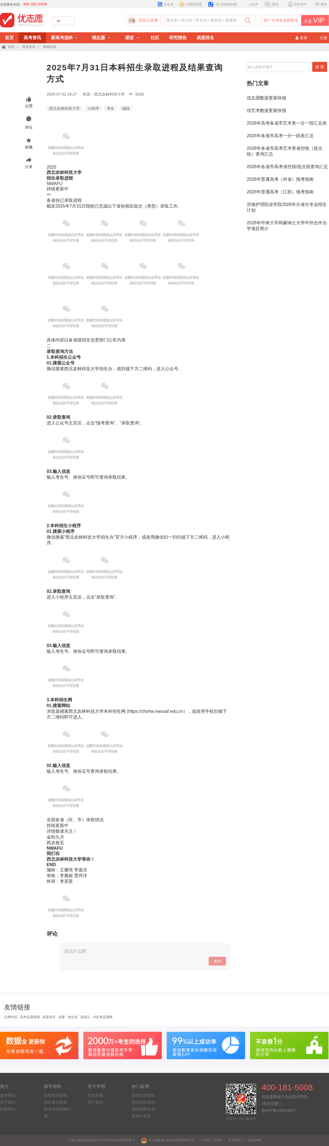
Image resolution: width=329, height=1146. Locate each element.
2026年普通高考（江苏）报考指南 (280, 191)
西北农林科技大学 (64, 108)
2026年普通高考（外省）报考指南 (280, 179)
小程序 (250, 4)
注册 (323, 38)
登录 (301, 38)
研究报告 (178, 37)
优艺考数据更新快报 (266, 110)
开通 (313, 20)
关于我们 (7, 1102)
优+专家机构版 (222, 4)
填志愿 (101, 37)
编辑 (126, 108)
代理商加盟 (191, 4)
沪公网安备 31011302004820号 (167, 1140)
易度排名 (205, 37)
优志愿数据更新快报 (266, 98)
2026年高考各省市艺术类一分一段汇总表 (287, 123)
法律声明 (254, 1140)
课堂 (132, 37)
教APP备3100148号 (279, 1110)
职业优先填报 (143, 1102)
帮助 (321, 4)
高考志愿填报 (30, 1017)
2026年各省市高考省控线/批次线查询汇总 (287, 166)
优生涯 (166, 4)
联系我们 (7, 1109)
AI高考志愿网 (102, 1017)
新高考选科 (64, 37)
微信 (272, 4)
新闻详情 (49, 47)
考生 (110, 108)
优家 (61, 1017)
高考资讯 (32, 37)
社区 (155, 37)
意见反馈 (95, 1095)
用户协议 (95, 1102)
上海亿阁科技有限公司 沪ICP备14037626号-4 (101, 1140)
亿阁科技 (10, 1017)
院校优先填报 (55, 1095)
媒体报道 (7, 1095)
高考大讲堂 (141, 1116)
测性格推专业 (143, 1109)
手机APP (298, 4)
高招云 (85, 1017)
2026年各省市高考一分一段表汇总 (280, 135)
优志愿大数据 (55, 1102)
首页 (9, 37)
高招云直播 (148, 20)
